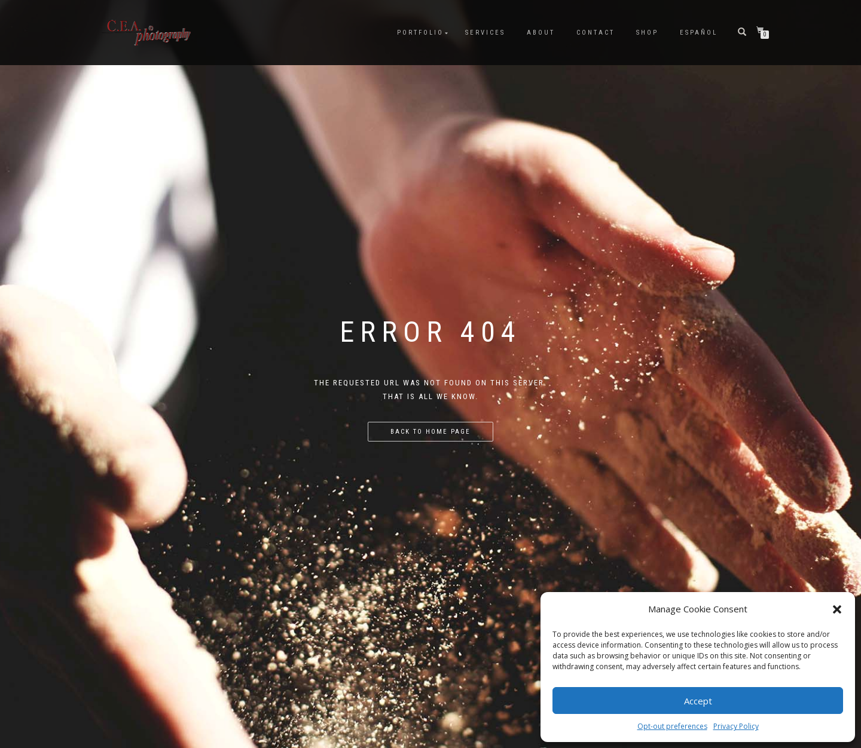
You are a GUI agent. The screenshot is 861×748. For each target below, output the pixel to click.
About (541, 32)
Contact (595, 32)
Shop (647, 32)
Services (485, 32)
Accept (698, 701)
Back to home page (430, 432)
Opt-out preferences (672, 726)
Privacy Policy (736, 726)
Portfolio (420, 32)
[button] (837, 609)
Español (699, 32)
